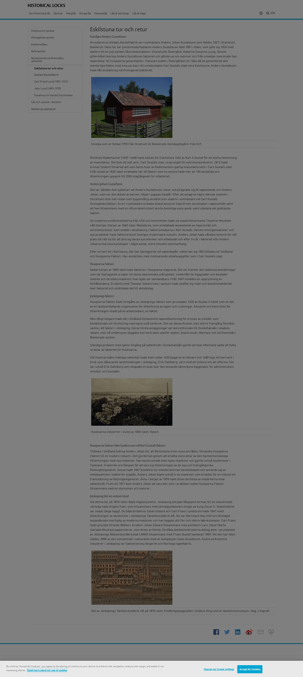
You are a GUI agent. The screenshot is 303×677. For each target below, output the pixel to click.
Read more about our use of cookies (47, 670)
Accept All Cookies (249, 669)
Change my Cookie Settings (219, 669)
